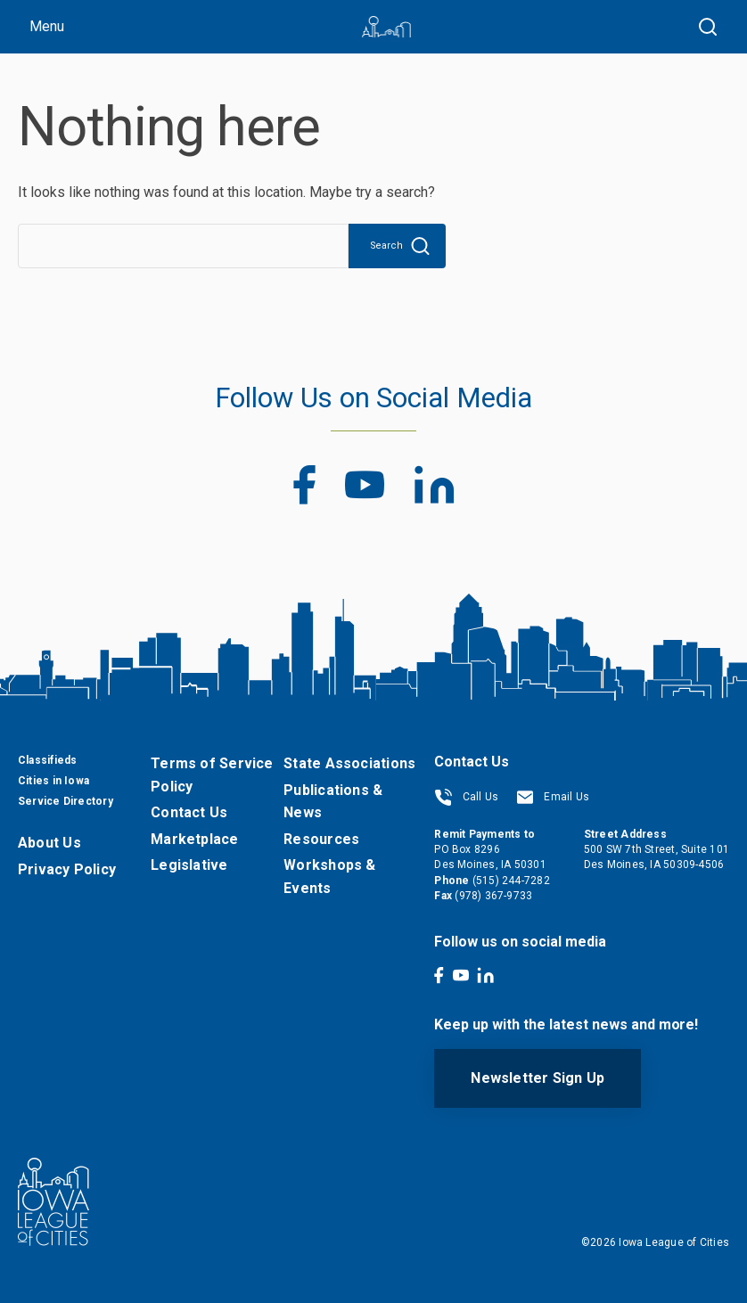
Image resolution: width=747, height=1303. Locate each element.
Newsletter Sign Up (537, 1077)
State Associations (349, 763)
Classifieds (47, 760)
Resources (321, 839)
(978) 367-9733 (493, 895)
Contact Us (189, 812)
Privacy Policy (67, 869)
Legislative (189, 864)
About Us (49, 842)
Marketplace (194, 839)
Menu (46, 26)
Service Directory (65, 801)
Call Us (466, 797)
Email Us (552, 797)
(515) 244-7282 (511, 880)
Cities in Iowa (53, 780)
